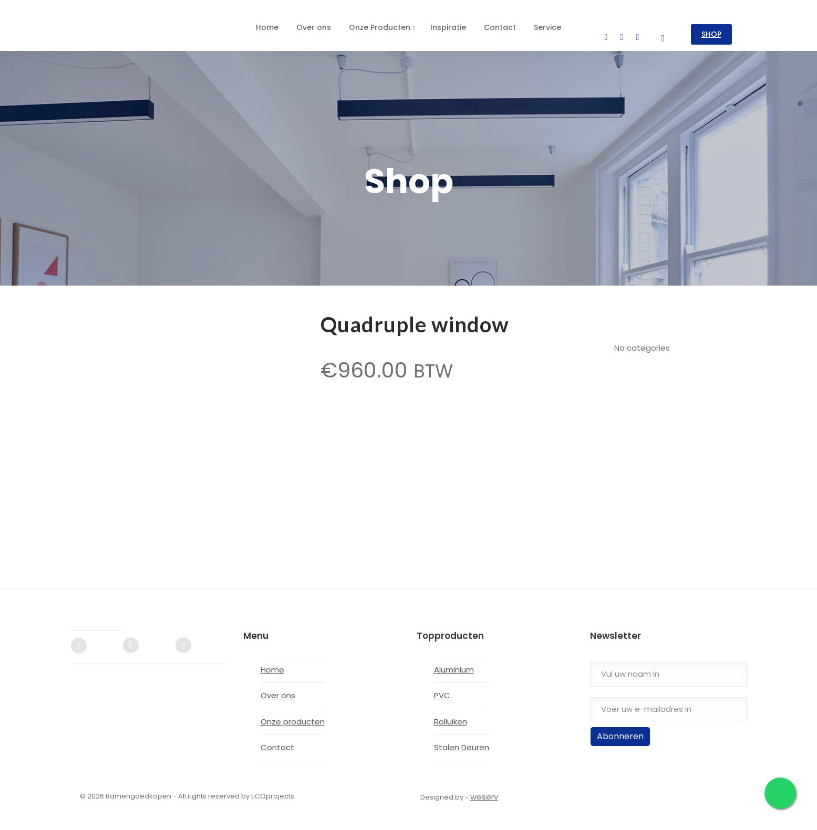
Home (272, 663)
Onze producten (293, 715)
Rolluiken (450, 715)
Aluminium (454, 663)
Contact (277, 742)
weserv (484, 790)
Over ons (278, 690)
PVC (442, 690)
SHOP (714, 28)
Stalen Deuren (461, 742)
